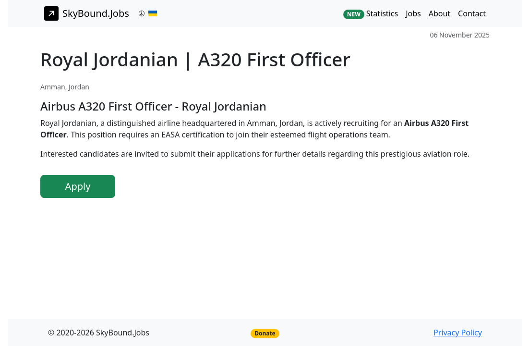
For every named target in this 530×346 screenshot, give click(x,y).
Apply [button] (78, 186)
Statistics (370, 13)
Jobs (413, 13)
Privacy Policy (458, 332)
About (439, 13)
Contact (472, 13)
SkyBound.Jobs (86, 13)
